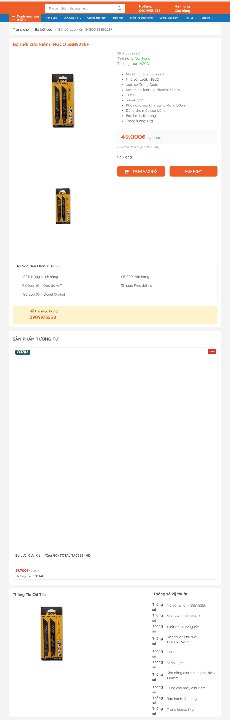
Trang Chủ (51, 16)
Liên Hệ (209, 17)
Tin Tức (191, 17)
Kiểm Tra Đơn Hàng (141, 16)
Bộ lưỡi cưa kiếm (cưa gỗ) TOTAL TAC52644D (52, 555)
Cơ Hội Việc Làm (169, 16)
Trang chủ (21, 29)
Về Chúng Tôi (74, 17)
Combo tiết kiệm (96, 16)
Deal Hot (118, 16)
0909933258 (42, 317)
